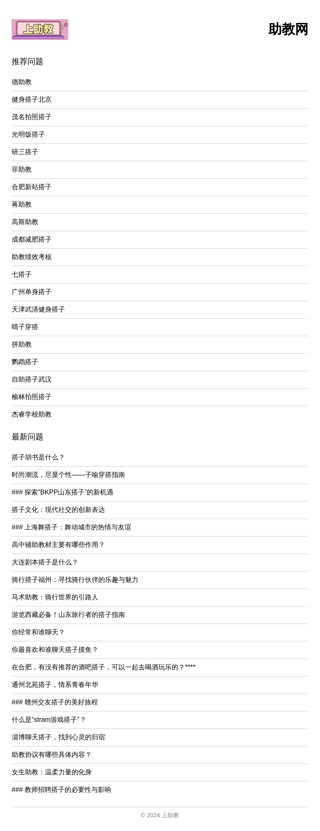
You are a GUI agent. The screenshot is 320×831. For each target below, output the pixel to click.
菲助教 (22, 169)
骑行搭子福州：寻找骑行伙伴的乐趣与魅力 (75, 579)
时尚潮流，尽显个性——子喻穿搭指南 (68, 474)
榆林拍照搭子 (32, 396)
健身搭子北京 (32, 99)
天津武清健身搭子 (38, 309)
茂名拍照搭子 (32, 116)
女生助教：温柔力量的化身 (52, 772)
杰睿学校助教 (32, 414)
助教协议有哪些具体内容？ (52, 754)
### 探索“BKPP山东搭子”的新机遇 (62, 492)
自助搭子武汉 (32, 379)
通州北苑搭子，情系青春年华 (55, 684)
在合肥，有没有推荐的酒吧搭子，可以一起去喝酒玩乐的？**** (103, 667)
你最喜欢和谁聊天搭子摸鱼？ (55, 649)
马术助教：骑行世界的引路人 (55, 597)
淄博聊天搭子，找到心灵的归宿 (58, 737)
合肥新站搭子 (32, 186)
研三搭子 (25, 151)
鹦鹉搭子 (25, 361)
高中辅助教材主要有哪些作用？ (58, 544)
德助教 (22, 81)
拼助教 (22, 344)
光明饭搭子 (28, 134)
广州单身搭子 (32, 291)
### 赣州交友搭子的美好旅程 (55, 702)
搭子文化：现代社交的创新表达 (58, 509)
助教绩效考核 (32, 256)
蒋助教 (22, 204)
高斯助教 (25, 221)
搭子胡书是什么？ (38, 457)
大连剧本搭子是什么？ (45, 562)
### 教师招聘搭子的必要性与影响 (61, 789)
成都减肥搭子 (32, 239)
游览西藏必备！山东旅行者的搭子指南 (68, 614)
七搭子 (22, 274)
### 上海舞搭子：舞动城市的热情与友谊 (71, 527)
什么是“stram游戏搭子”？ (49, 719)
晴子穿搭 (25, 326)
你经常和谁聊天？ (38, 632)
